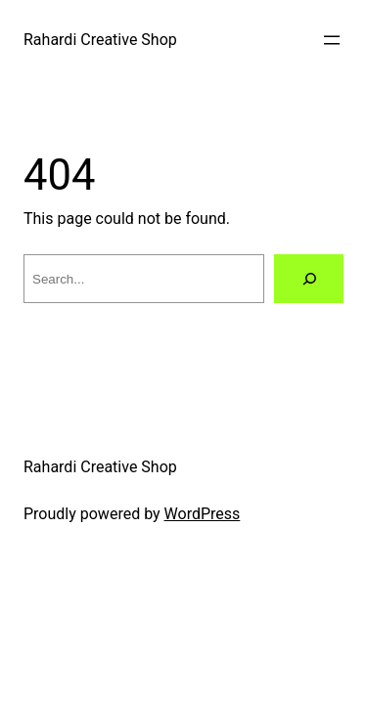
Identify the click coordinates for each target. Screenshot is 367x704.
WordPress (202, 514)
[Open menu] (332, 40)
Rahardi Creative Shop (100, 39)
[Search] (309, 278)
